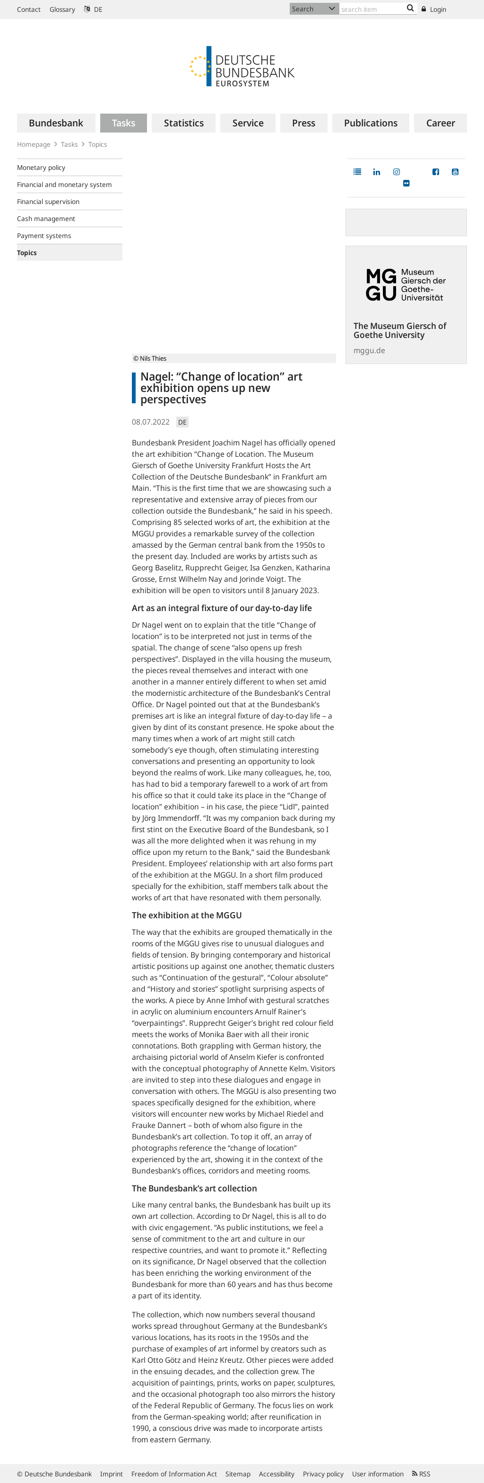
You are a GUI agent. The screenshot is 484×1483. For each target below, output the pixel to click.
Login (434, 9)
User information (378, 1473)
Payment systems (44, 235)
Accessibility (276, 1473)
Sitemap (238, 1473)
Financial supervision (48, 201)
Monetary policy (41, 167)
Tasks (69, 144)
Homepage (34, 144)
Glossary (62, 9)
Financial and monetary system (64, 184)
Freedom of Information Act (174, 1473)
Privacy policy (323, 1473)
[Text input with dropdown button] (378, 9)
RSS (421, 1473)
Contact (29, 9)
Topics (97, 144)
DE (93, 9)
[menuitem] (56, 123)
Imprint (111, 1473)
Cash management (46, 218)
